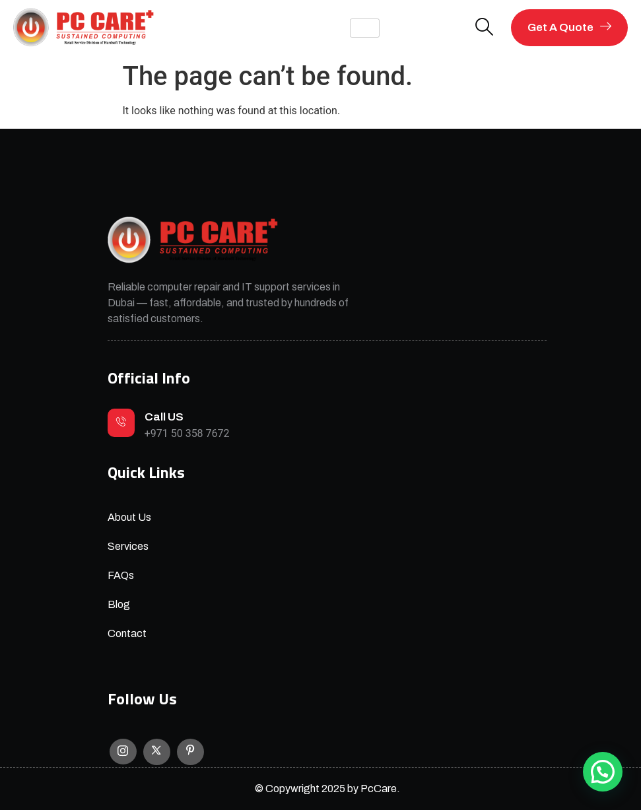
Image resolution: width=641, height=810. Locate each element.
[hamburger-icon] (365, 28)
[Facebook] (190, 752)
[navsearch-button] (484, 28)
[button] (603, 772)
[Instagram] (123, 751)
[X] (156, 752)
